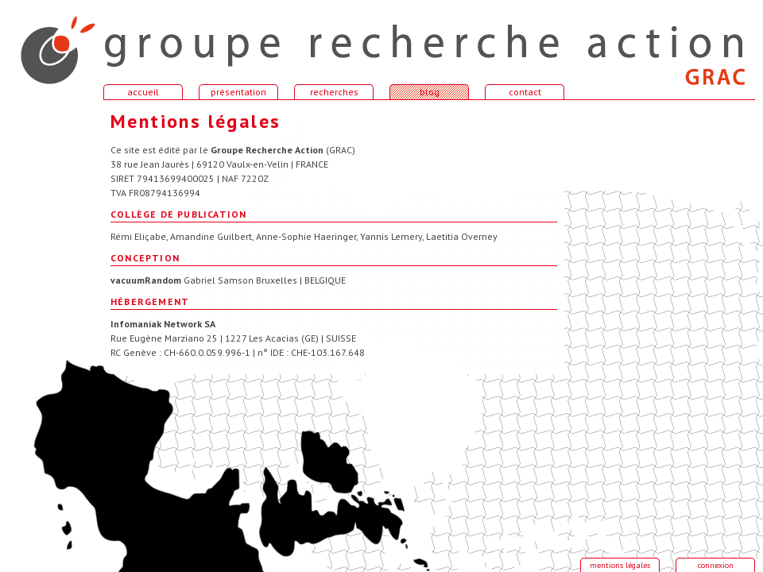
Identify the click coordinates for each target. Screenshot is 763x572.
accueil (47, 43)
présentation (238, 92)
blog (430, 92)
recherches (334, 92)
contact (525, 92)
